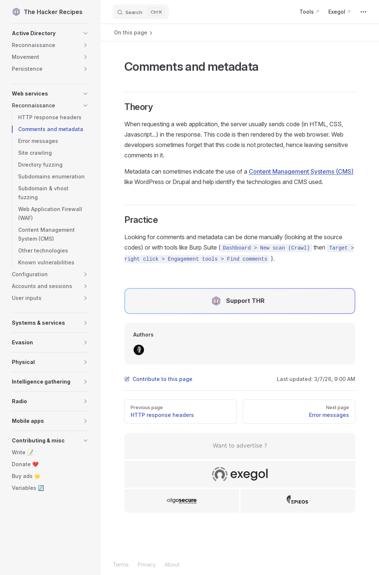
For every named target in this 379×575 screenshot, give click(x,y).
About (172, 564)
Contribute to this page (158, 379)
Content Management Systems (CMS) (301, 171)
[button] (50, 33)
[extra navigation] (363, 12)
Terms (121, 564)
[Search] (141, 11)
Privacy (147, 564)
